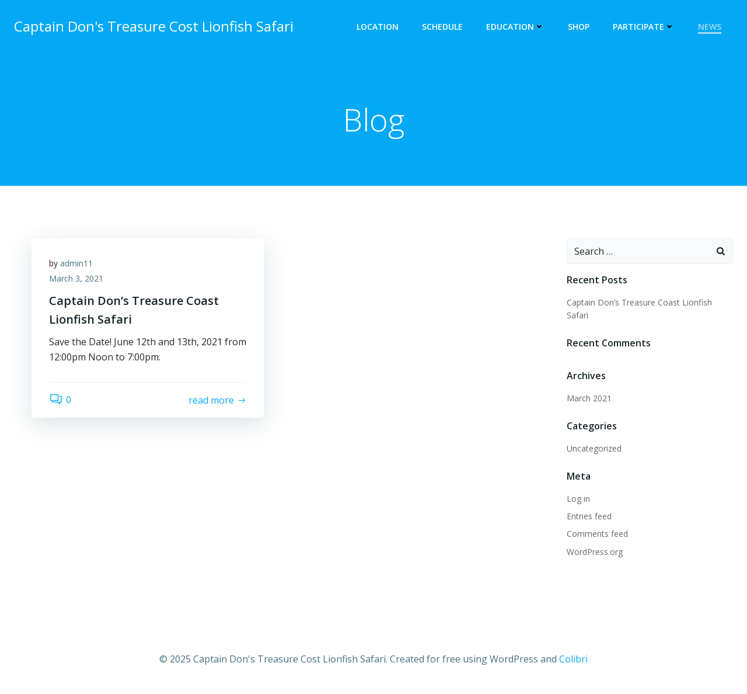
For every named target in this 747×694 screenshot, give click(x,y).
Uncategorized (594, 448)
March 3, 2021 (76, 278)
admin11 (76, 263)
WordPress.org (595, 551)
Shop (578, 26)
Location (378, 26)
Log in (578, 498)
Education (515, 26)
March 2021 (589, 398)
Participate (644, 26)
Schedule (442, 26)
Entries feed (589, 516)
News (709, 26)
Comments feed (597, 533)
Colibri (573, 659)
